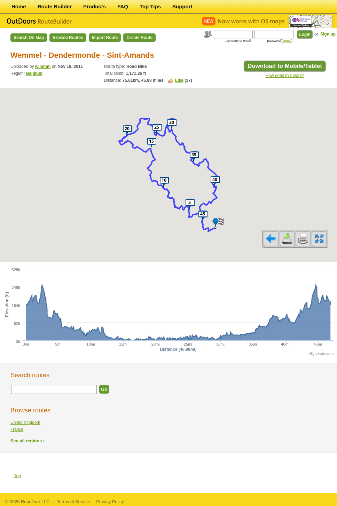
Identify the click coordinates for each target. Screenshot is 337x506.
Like (179, 80)
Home (18, 6)
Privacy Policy (110, 501)
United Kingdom (25, 422)
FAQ (122, 6)
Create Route (139, 37)
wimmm (43, 66)
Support (182, 6)
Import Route (105, 37)
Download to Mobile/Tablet (285, 66)
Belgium (34, 73)
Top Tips (150, 6)
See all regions (26, 440)
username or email (238, 40)
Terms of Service (73, 501)
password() (279, 40)
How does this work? (285, 75)
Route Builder (55, 6)
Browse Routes (68, 37)
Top (17, 475)
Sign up (328, 34)
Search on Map (29, 37)
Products (94, 6)
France (16, 429)
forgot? (286, 40)
